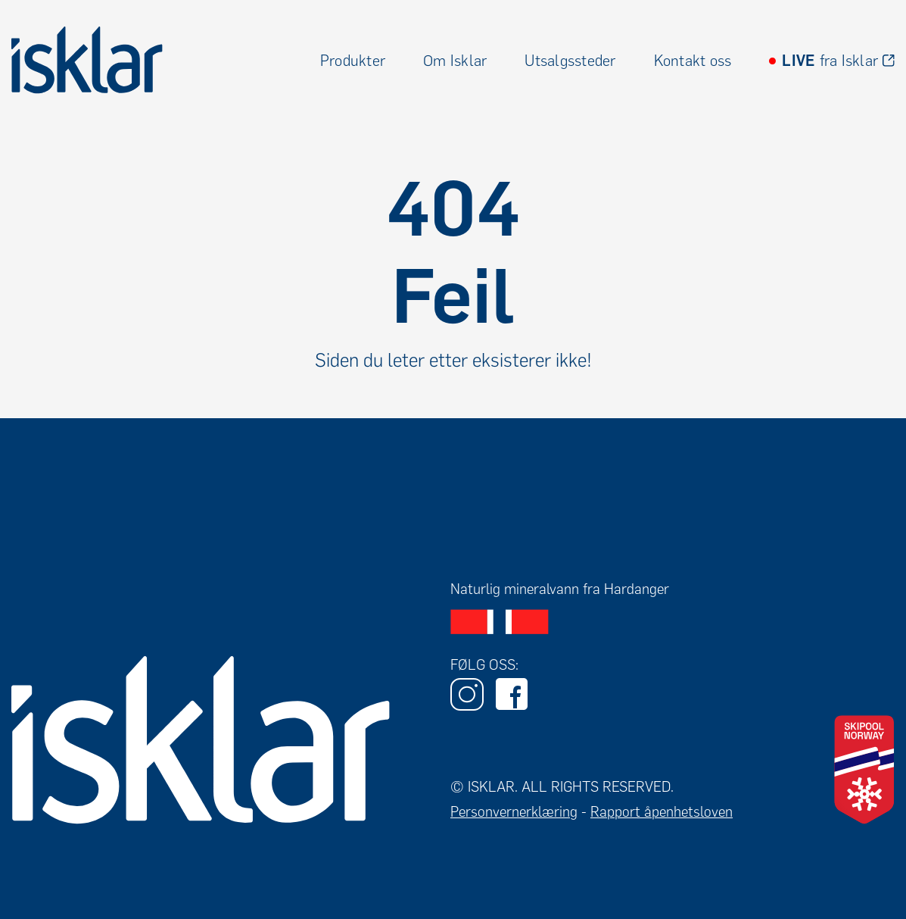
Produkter (352, 61)
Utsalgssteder (570, 61)
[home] (87, 60)
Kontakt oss (693, 61)
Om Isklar (455, 61)
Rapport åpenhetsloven (661, 812)
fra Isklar (830, 61)
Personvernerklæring (514, 812)
